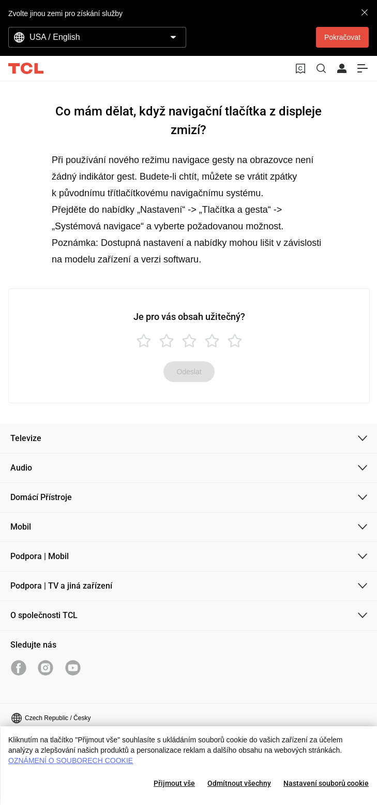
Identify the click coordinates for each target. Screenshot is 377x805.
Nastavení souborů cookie (326, 783)
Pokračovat (342, 37)
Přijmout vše (174, 783)
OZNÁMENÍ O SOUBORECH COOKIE (70, 760)
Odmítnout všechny (239, 783)
